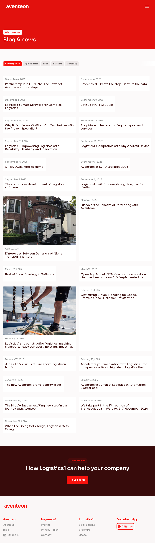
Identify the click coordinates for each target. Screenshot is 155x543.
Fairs (45, 64)
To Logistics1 (77, 479)
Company (72, 64)
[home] (17, 7)
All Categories (12, 64)
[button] (147, 6)
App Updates (31, 64)
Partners (57, 64)
